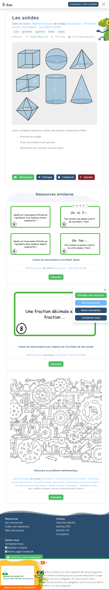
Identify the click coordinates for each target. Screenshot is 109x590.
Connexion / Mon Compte (83, 4)
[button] (66, 177)
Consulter (56, 277)
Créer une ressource (17, 526)
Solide (51, 31)
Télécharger (23, 177)
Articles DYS (63, 526)
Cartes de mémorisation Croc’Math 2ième (56, 260)
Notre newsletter (91, 310)
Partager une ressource (90, 295)
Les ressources (14, 522)
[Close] (105, 289)
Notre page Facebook (19, 551)
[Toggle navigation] (104, 4)
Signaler (86, 177)
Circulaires (62, 534)
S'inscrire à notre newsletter (24, 557)
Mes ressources (14, 530)
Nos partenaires (91, 303)
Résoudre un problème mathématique (56, 471)
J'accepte (11, 567)
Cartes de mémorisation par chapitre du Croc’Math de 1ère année (55, 347)
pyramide (40, 31)
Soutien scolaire (16, 547)
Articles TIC (62, 530)
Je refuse (25, 567)
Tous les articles (65, 522)
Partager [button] (45, 177)
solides (61, 31)
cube (16, 31)
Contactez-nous (91, 318)
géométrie (27, 31)
